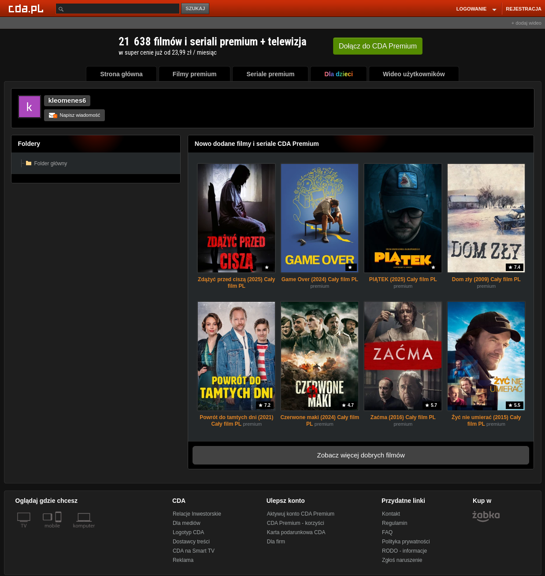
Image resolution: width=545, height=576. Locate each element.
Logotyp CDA (188, 532)
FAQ (387, 532)
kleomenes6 (67, 100)
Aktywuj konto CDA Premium (300, 514)
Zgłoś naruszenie (402, 560)
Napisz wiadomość (74, 115)
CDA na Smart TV (194, 551)
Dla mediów (186, 523)
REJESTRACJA (523, 8)
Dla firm (276, 542)
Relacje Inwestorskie (197, 514)
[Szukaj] (118, 8)
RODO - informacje (404, 551)
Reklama (183, 560)
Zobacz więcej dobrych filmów (361, 455)
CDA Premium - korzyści (295, 523)
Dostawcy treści (191, 542)
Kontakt (391, 514)
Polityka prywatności (406, 542)
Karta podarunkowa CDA (296, 532)
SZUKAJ (195, 8)
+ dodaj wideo (526, 23)
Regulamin (394, 523)
